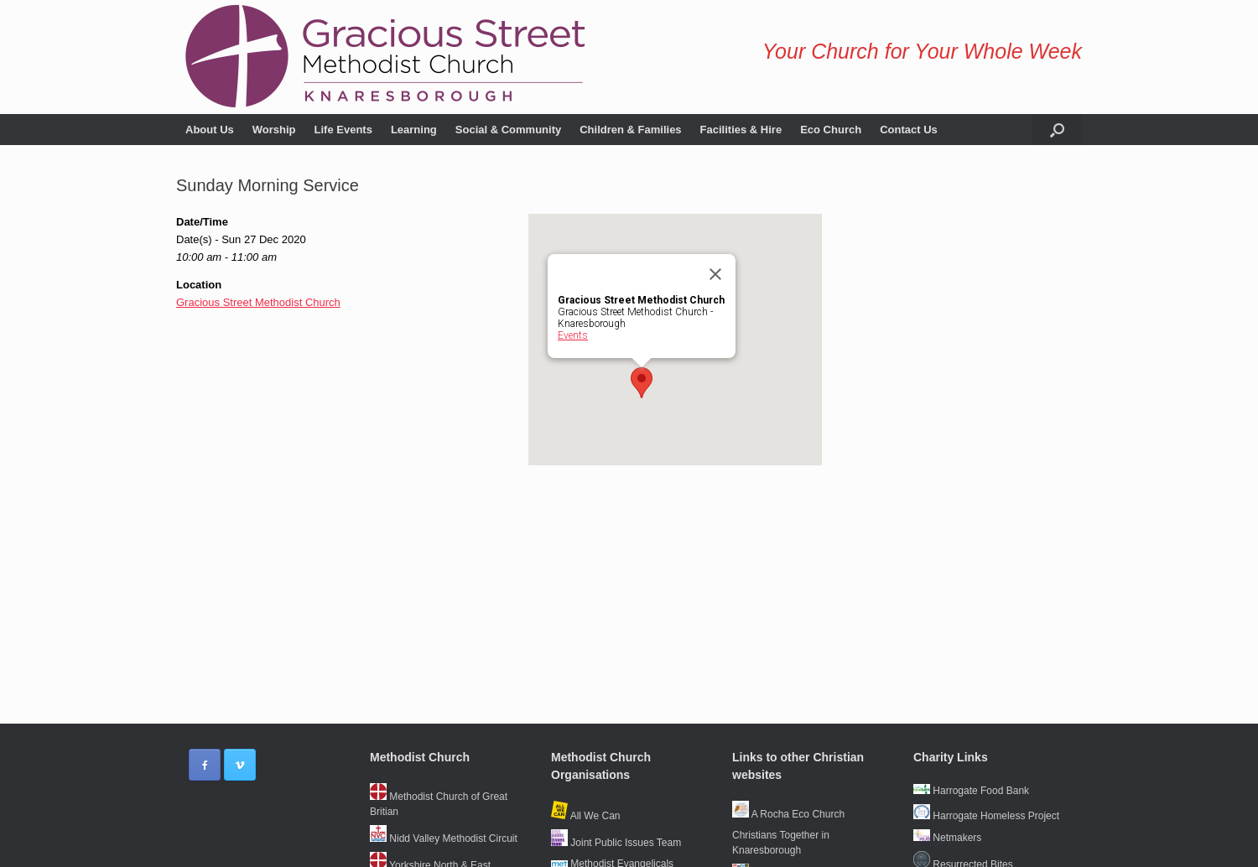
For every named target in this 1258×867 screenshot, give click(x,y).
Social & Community (508, 129)
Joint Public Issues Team (616, 843)
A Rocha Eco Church (788, 814)
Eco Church (830, 129)
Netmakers (947, 838)
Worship (274, 129)
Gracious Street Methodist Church (258, 302)
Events (573, 335)
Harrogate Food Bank (971, 791)
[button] (1057, 129)
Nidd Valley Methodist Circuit (443, 838)
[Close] (715, 274)
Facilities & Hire (741, 129)
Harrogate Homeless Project (986, 816)
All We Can (585, 816)
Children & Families (630, 129)
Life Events (343, 129)
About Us (209, 129)
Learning (414, 129)
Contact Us (909, 129)
